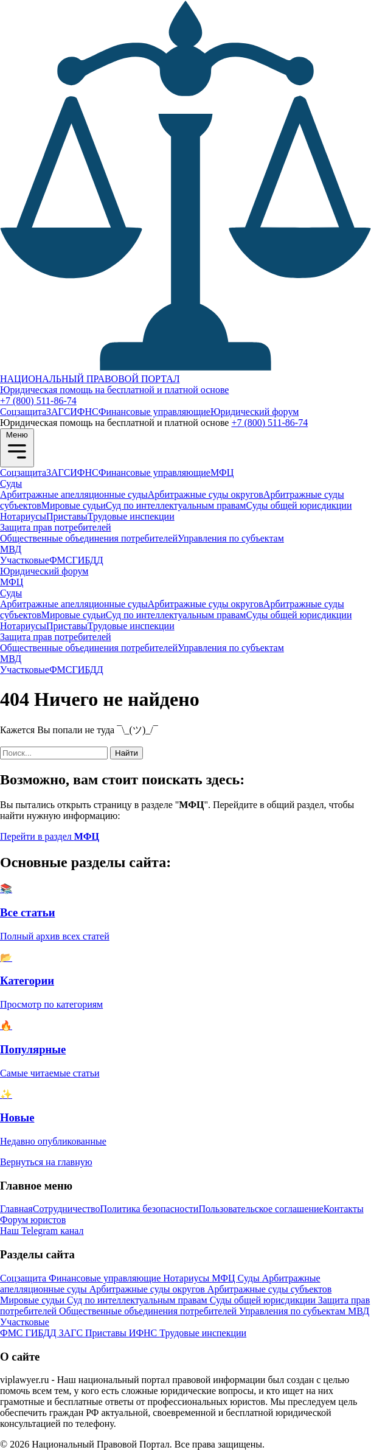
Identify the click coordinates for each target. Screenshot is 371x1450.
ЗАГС (58, 411)
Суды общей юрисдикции (299, 505)
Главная (16, 1209)
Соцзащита (23, 411)
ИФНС (84, 411)
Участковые (24, 560)
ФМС (60, 560)
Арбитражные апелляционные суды (74, 494)
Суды (11, 483)
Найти (126, 753)
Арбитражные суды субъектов (269, 1289)
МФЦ (222, 472)
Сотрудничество (66, 1209)
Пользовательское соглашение (260, 1209)
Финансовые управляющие (154, 411)
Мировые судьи (73, 505)
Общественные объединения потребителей (89, 538)
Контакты (344, 1209)
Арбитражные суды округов (205, 494)
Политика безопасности (149, 1209)
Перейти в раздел (49, 836)
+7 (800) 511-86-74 (38, 401)
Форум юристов (33, 1220)
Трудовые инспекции (131, 516)
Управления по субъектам (231, 538)
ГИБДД (87, 560)
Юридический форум (254, 411)
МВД (10, 549)
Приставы (67, 516)
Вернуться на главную (46, 1162)
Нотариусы (23, 516)
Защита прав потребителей (55, 527)
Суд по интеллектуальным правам (176, 505)
